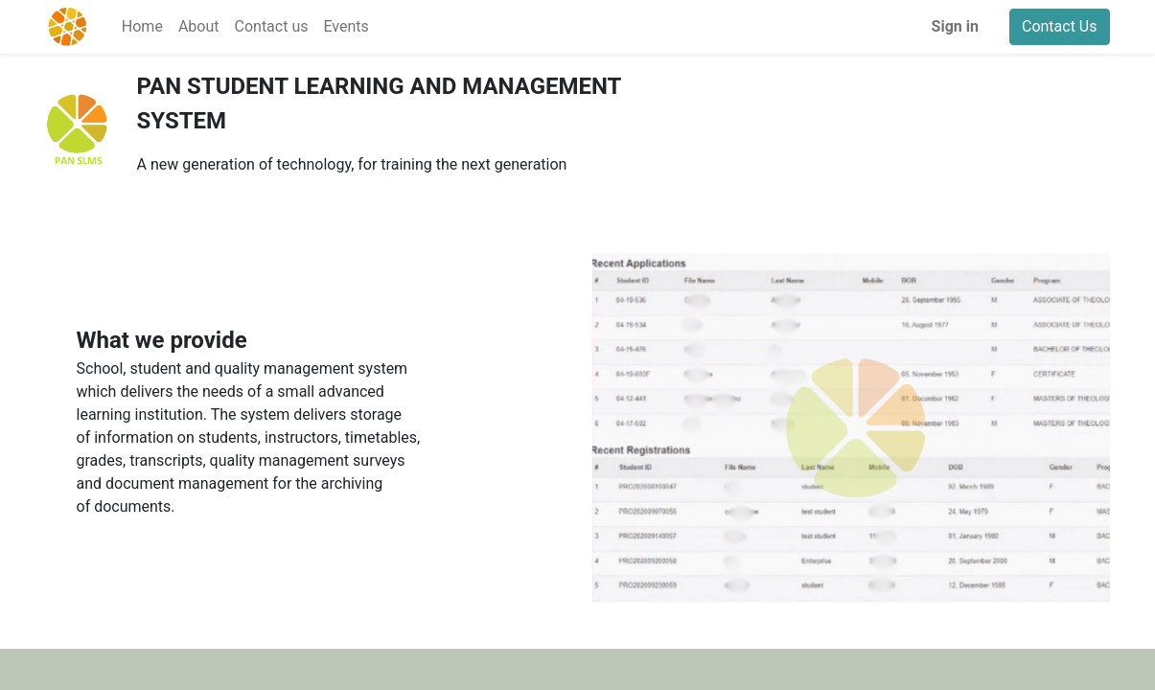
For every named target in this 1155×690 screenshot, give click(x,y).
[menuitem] (142, 27)
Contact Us (1059, 26)
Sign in (955, 26)
